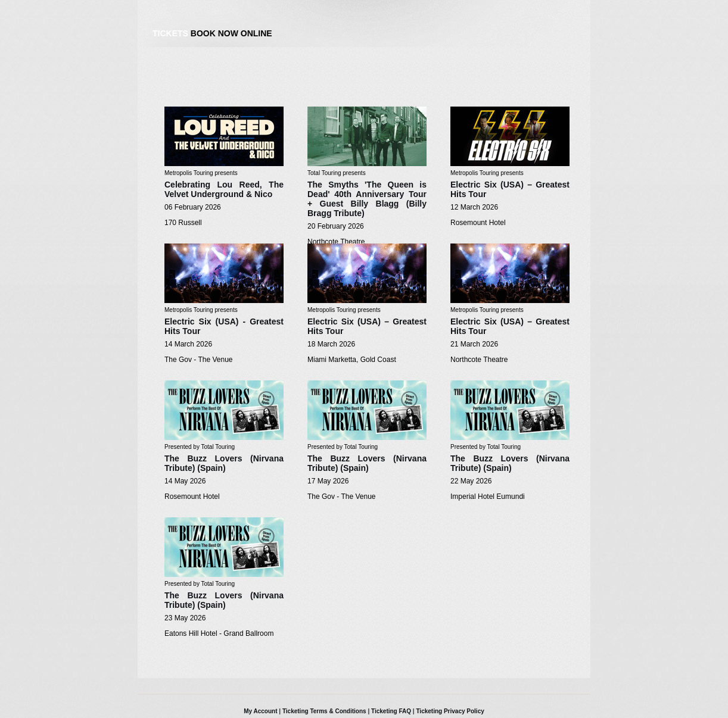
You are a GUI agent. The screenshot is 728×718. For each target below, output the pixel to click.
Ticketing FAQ (391, 711)
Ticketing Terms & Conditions (324, 711)
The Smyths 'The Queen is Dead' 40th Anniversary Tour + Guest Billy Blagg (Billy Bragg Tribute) (367, 199)
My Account (260, 711)
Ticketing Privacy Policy (450, 711)
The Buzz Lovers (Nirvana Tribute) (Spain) (224, 463)
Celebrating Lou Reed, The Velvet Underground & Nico (224, 189)
